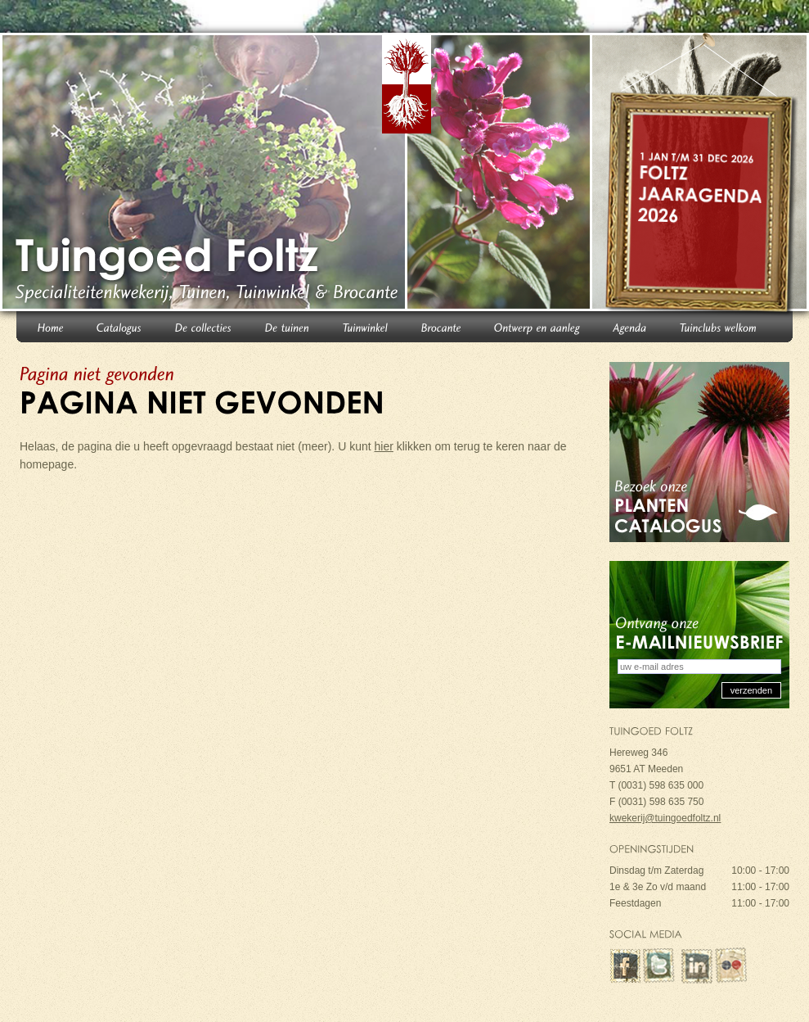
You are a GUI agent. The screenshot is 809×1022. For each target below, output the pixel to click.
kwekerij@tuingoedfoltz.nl (665, 818)
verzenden (751, 690)
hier (384, 446)
